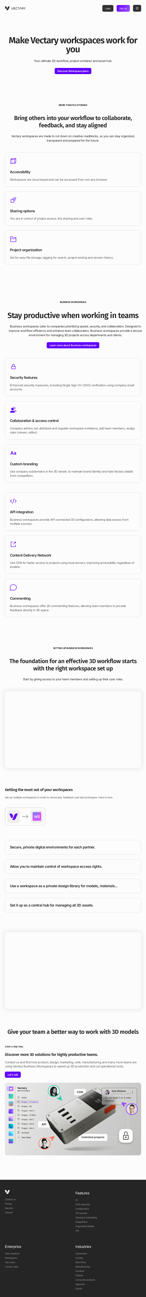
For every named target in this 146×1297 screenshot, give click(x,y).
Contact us (10, 1199)
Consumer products (85, 1279)
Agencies (80, 1284)
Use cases (10, 1262)
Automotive (81, 1253)
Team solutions (12, 1253)
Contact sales (11, 1266)
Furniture (79, 1271)
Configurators (82, 1208)
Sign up (123, 8)
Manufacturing (82, 1266)
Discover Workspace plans (73, 71)
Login (108, 8)
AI (76, 1200)
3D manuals (81, 1213)
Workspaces (11, 1257)
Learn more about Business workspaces (73, 345)
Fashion (79, 1275)
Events (78, 1288)
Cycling (79, 1257)
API (77, 1230)
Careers (9, 1212)
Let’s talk (13, 1074)
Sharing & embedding (86, 1217)
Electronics (80, 1262)
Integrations (81, 1221)
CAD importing (82, 1204)
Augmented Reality (84, 1226)
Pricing (8, 1203)
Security (9, 1208)
